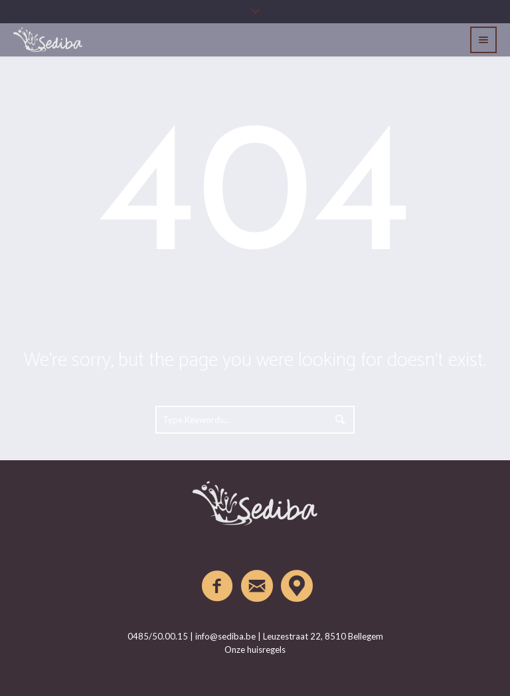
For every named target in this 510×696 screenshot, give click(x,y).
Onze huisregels (255, 649)
